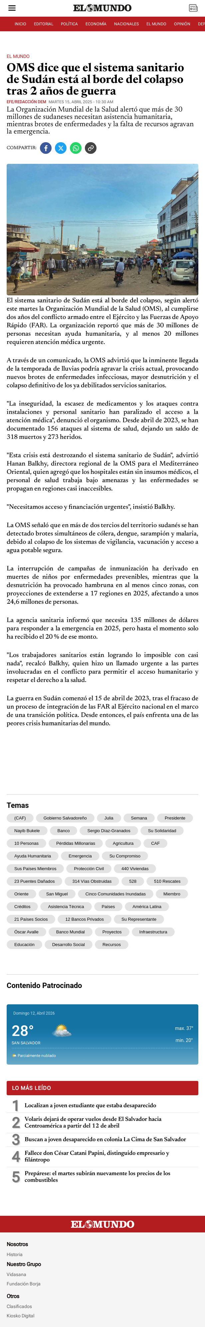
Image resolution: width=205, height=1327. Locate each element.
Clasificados (19, 1306)
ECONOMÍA (96, 24)
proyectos (112, 931)
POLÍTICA (69, 24)
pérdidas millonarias (75, 843)
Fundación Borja (24, 1283)
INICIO (20, 24)
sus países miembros (35, 868)
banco (64, 830)
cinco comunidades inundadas (116, 893)
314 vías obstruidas (91, 881)
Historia (15, 1254)
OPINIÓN (182, 24)
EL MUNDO (156, 24)
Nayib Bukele (27, 830)
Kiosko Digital (20, 1315)
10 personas (26, 843)
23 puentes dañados (34, 881)
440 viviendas (134, 868)
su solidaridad (162, 830)
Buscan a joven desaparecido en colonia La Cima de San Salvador (105, 1140)
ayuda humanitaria (32, 855)
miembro (171, 893)
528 (132, 881)
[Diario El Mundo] (102, 12)
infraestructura (153, 931)
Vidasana (16, 1274)
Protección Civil (89, 868)
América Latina (146, 906)
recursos (111, 944)
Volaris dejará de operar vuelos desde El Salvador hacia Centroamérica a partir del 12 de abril (93, 1123)
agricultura (123, 843)
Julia (108, 818)
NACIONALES (126, 24)
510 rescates (167, 881)
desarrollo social (68, 944)
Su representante (138, 919)
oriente (21, 893)
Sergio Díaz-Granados (108, 830)
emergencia (80, 855)
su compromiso (124, 855)
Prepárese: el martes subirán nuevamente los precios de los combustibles (97, 1177)
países (108, 906)
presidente (175, 818)
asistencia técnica (66, 906)
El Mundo (18, 56)
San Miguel (57, 893)
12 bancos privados (84, 919)
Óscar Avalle (26, 931)
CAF (155, 843)
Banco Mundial (70, 931)
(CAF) (20, 818)
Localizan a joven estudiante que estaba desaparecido (90, 1106)
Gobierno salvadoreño (65, 818)
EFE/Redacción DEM (26, 102)
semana (139, 818)
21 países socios (31, 919)
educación (24, 944)
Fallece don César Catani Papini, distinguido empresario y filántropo (97, 1157)
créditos (22, 906)
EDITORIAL (43, 24)
